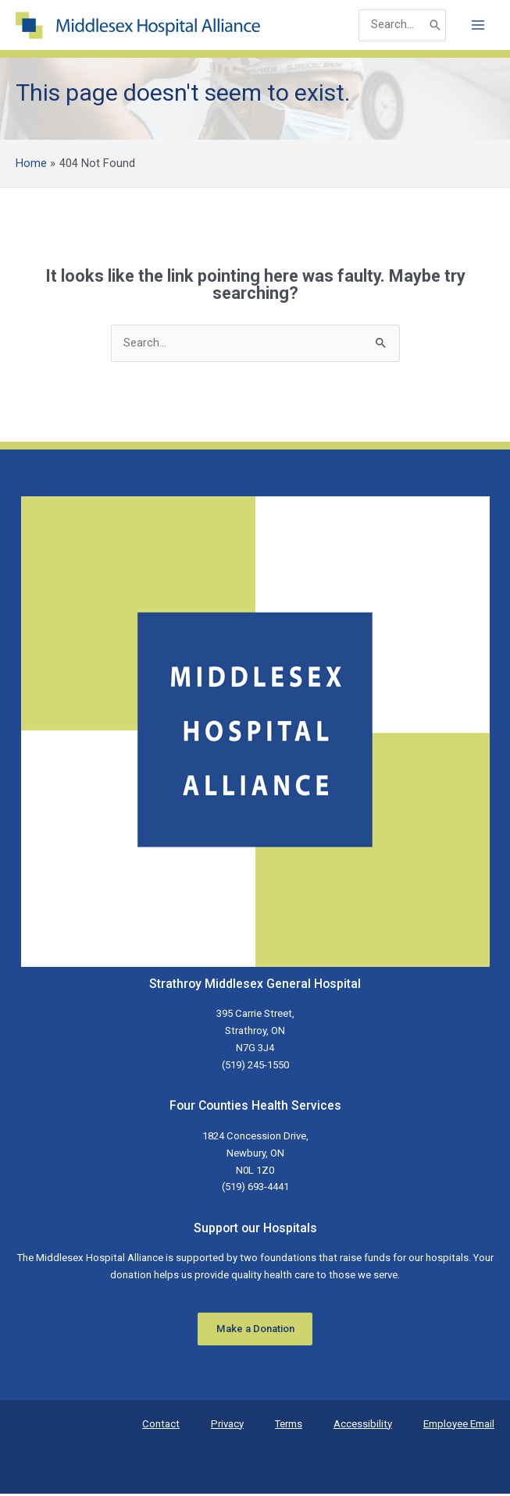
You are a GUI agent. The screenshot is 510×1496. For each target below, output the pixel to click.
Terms (288, 1426)
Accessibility (362, 1426)
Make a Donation (255, 1331)
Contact (161, 1426)
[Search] (435, 26)
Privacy (227, 1426)
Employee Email (458, 1426)
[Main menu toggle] (478, 26)
